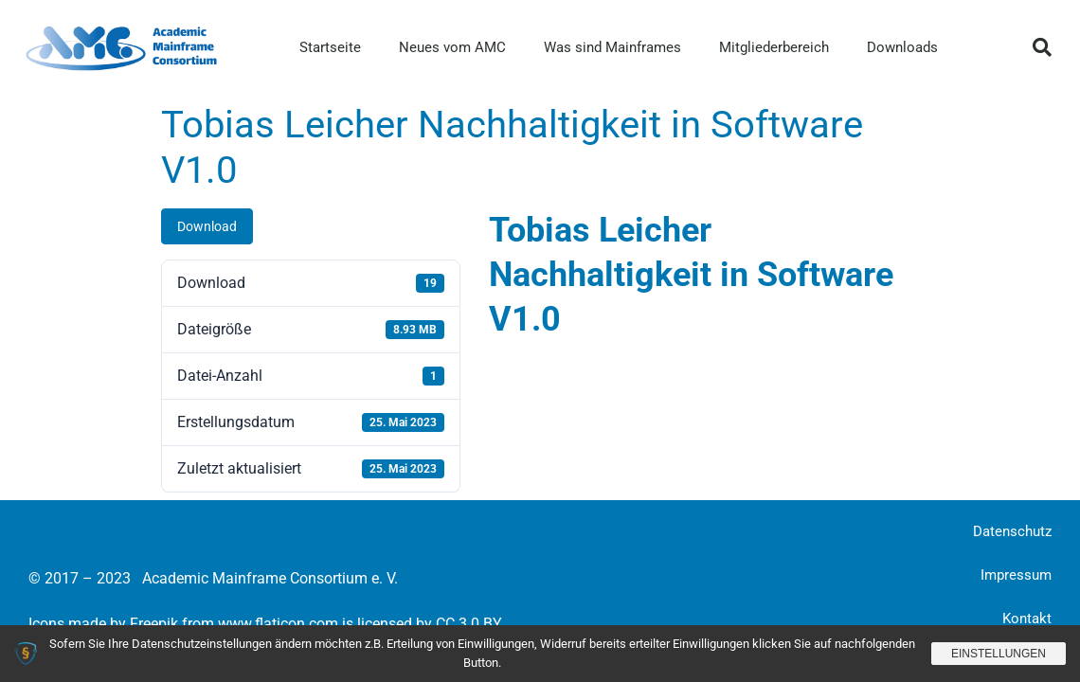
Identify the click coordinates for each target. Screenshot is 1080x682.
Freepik (154, 624)
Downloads (902, 47)
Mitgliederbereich (774, 47)
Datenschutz (1012, 531)
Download (207, 226)
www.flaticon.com (278, 624)
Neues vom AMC (452, 47)
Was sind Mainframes (612, 47)
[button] (1042, 47)
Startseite (330, 47)
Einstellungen (998, 653)
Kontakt (1027, 618)
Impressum (1016, 574)
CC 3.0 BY (469, 624)
